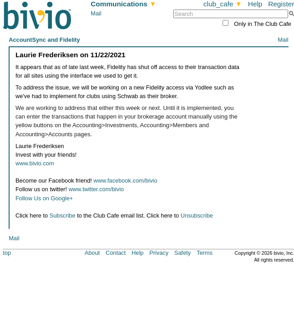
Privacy (158, 252)
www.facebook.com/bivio (125, 180)
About (92, 252)
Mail (96, 13)
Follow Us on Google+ (44, 198)
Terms (205, 252)
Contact (116, 252)
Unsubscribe (197, 215)
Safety (182, 252)
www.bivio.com (34, 163)
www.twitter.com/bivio (96, 189)
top (7, 252)
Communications (123, 4)
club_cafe (222, 4)
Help (255, 4)
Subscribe (63, 215)
